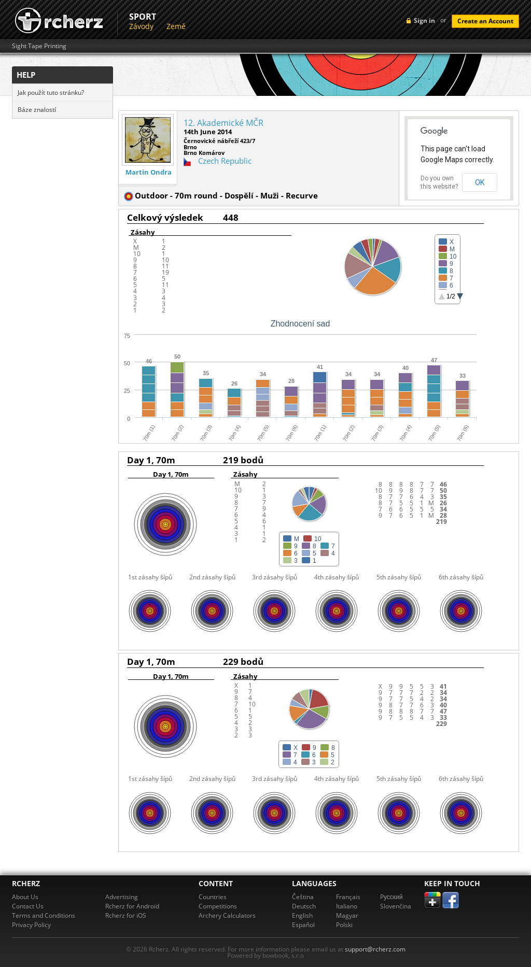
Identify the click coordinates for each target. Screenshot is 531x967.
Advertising (121, 896)
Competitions (218, 906)
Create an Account (485, 21)
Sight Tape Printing (39, 46)
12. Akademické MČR (223, 123)
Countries (213, 896)
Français (348, 896)
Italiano (346, 906)
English (302, 915)
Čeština (303, 896)
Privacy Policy (31, 924)
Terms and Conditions (43, 915)
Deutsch (304, 906)
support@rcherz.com (375, 949)
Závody (141, 26)
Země (176, 26)
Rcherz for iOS (125, 915)
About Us (25, 896)
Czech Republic (224, 160)
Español (303, 924)
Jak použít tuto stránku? (51, 92)
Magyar (347, 915)
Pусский (391, 896)
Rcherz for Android (132, 906)
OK (479, 182)
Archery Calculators (227, 915)
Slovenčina (395, 906)
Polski (344, 924)
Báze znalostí (37, 109)
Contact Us (28, 906)
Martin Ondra (148, 172)
